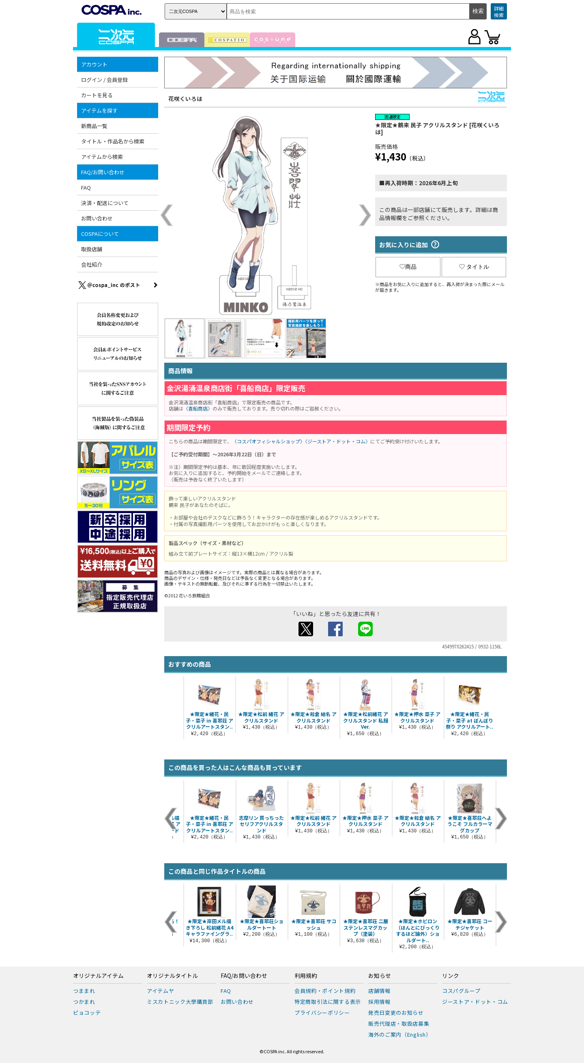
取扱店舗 (91, 249)
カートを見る (97, 95)
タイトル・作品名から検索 (112, 141)
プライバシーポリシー (322, 1012)
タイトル (474, 266)
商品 (408, 266)
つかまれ (84, 1001)
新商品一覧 (94, 126)
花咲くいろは (185, 98)
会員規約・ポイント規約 (324, 991)
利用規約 (305, 976)
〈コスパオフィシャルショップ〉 (268, 441)
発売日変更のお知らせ (396, 1012)
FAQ (86, 187)
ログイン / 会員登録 (104, 79)
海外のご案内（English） (400, 1034)
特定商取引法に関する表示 (327, 1001)
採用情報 (379, 1001)
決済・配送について (105, 203)
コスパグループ (461, 991)
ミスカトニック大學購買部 (180, 1001)
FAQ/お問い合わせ (103, 172)
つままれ (84, 991)
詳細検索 (499, 11)
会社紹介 (91, 264)
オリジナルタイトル (172, 976)
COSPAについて (100, 233)
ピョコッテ (87, 1012)
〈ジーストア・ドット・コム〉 (337, 441)
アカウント (94, 64)
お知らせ (379, 976)
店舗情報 (379, 991)
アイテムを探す (99, 110)
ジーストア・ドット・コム (475, 1001)
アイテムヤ (160, 991)
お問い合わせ (97, 218)
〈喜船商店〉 (198, 408)
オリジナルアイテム (98, 976)
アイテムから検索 (102, 156)
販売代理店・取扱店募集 (398, 1023)
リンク (450, 976)
